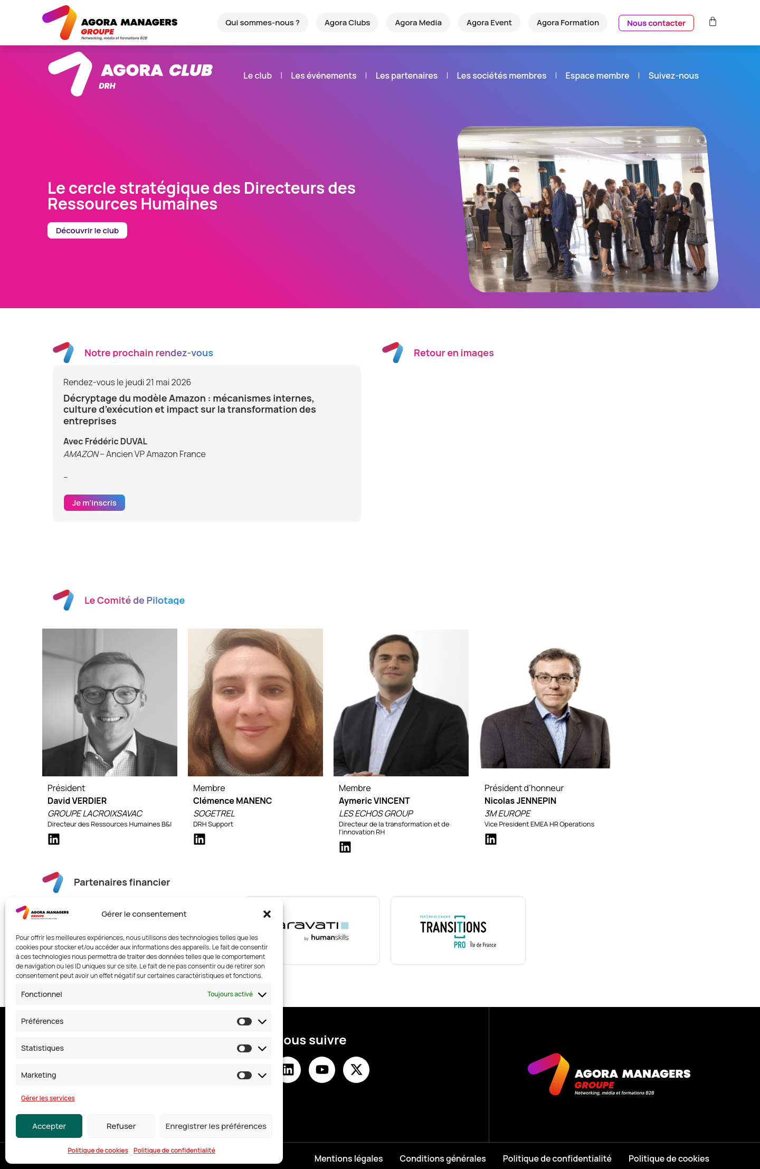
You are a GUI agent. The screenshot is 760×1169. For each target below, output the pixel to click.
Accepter (49, 1126)
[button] (267, 914)
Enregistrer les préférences (216, 1126)
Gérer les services (48, 1098)
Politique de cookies (98, 1150)
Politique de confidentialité (174, 1150)
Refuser (121, 1126)
